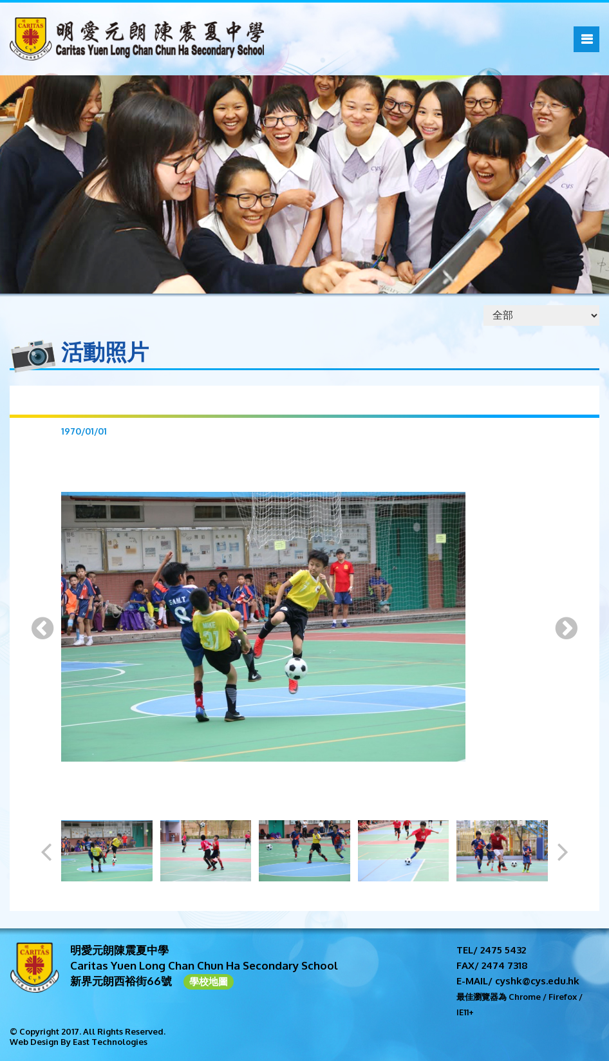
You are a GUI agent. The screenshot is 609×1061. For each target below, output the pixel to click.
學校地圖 (208, 981)
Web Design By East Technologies (78, 1042)
